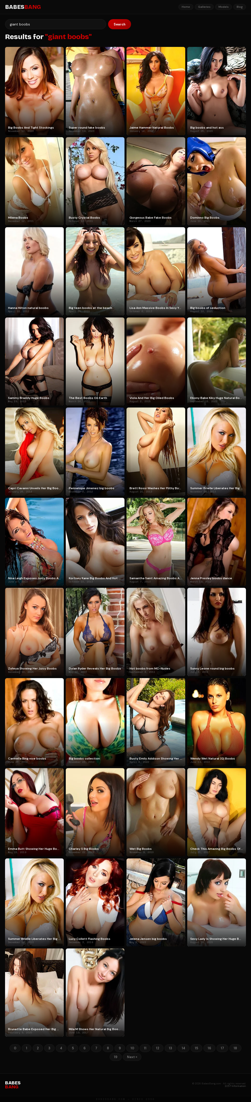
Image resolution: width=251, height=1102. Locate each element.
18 (235, 1048)
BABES (23, 7)
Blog (240, 7)
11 (145, 1048)
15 (196, 1048)
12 (157, 1048)
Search (120, 24)
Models (223, 7)
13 (170, 1048)
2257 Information (235, 1086)
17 (222, 1048)
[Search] (55, 24)
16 (209, 1048)
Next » (132, 1057)
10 (132, 1048)
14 (183, 1048)
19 (115, 1057)
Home (186, 7)
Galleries (204, 7)
